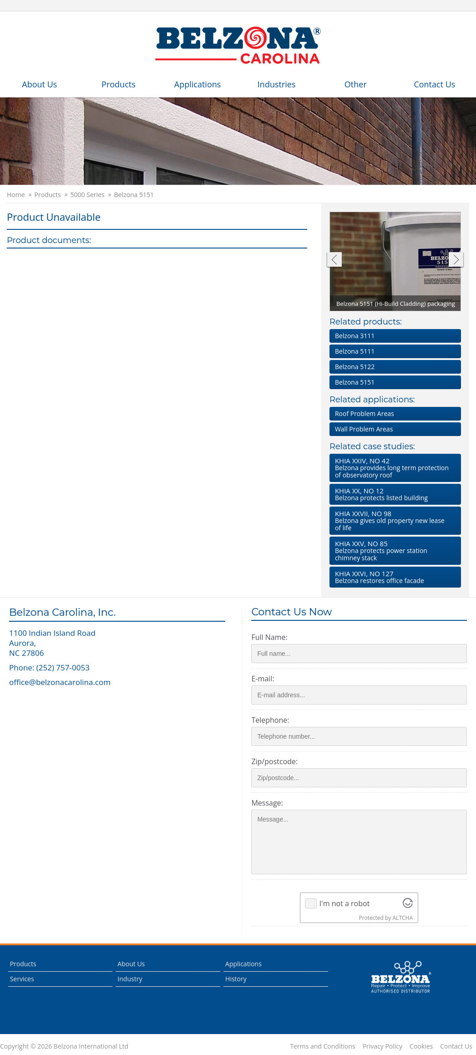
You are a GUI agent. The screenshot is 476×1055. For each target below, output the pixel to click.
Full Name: (269, 637)
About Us (39, 84)
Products (118, 84)
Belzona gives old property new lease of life (393, 520)
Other (355, 84)
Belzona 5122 (355, 366)
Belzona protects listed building (393, 494)
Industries (277, 84)
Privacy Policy (382, 1046)
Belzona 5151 (134, 195)
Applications (197, 84)
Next (456, 260)
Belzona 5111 (355, 351)
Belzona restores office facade (393, 577)
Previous (334, 260)
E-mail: (262, 678)
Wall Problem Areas (364, 429)
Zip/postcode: (274, 761)
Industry (129, 978)
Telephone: (270, 720)
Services (22, 978)
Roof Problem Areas (364, 413)
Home (16, 195)
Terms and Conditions (322, 1046)
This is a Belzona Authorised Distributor (401, 977)
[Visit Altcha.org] (408, 903)
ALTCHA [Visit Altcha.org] (403, 918)
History (236, 978)
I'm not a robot (344, 903)
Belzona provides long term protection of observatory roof (393, 467)
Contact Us (434, 84)
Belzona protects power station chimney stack (393, 550)
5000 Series (88, 195)
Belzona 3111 (355, 335)
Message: (267, 802)
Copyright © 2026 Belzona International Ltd (64, 1046)
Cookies (421, 1046)
